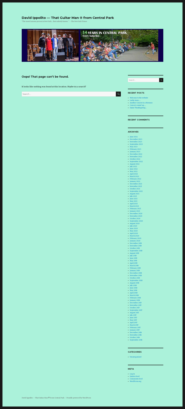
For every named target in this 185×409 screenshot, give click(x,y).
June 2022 (134, 169)
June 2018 (133, 288)
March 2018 (134, 295)
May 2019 (133, 261)
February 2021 (135, 209)
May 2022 (133, 171)
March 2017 (134, 325)
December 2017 (136, 303)
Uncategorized (135, 357)
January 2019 (135, 271)
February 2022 (135, 179)
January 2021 (135, 211)
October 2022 (135, 159)
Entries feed (134, 376)
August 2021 (134, 194)
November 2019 (136, 246)
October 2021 (135, 189)
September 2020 (136, 221)
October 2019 (135, 248)
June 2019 (133, 258)
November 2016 (136, 335)
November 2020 (136, 216)
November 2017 (135, 305)
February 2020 (135, 238)
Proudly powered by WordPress (78, 398)
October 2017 (135, 308)
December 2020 (136, 214)
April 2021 (134, 204)
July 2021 (133, 196)
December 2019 (136, 243)
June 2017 (133, 318)
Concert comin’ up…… (138, 105)
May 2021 (133, 201)
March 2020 (134, 236)
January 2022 (135, 181)
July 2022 (133, 167)
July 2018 (133, 285)
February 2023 (135, 149)
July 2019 (133, 256)
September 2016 (136, 340)
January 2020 (135, 241)
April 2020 (134, 233)
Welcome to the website (139, 98)
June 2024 (134, 137)
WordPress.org (135, 381)
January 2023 (135, 152)
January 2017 (135, 330)
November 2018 (136, 276)
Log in (132, 374)
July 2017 (133, 315)
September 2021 (136, 191)
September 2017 (136, 310)
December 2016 (136, 332)
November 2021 (136, 186)
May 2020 (134, 231)
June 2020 (134, 228)
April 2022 (134, 174)
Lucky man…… (135, 100)
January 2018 (135, 300)
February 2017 (135, 328)
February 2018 (135, 298)
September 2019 (136, 251)
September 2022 (136, 162)
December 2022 (136, 154)
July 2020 (133, 226)
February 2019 (135, 268)
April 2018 (133, 293)
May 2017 (133, 320)
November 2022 (136, 157)
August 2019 (134, 253)
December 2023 (136, 139)
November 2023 (136, 142)
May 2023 (133, 147)
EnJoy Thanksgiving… (138, 108)
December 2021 (136, 184)
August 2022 (134, 164)
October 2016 (135, 337)
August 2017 (134, 313)
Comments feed (136, 379)
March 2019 (134, 266)
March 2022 (134, 176)
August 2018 (134, 283)
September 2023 (136, 144)
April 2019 (133, 263)
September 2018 (136, 280)
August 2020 (135, 223)
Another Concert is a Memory (141, 103)
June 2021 (133, 199)
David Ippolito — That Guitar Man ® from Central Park (68, 18)
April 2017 (133, 323)
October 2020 (135, 219)
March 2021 (134, 206)
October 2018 (135, 278)
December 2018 (136, 273)
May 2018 (133, 290)
